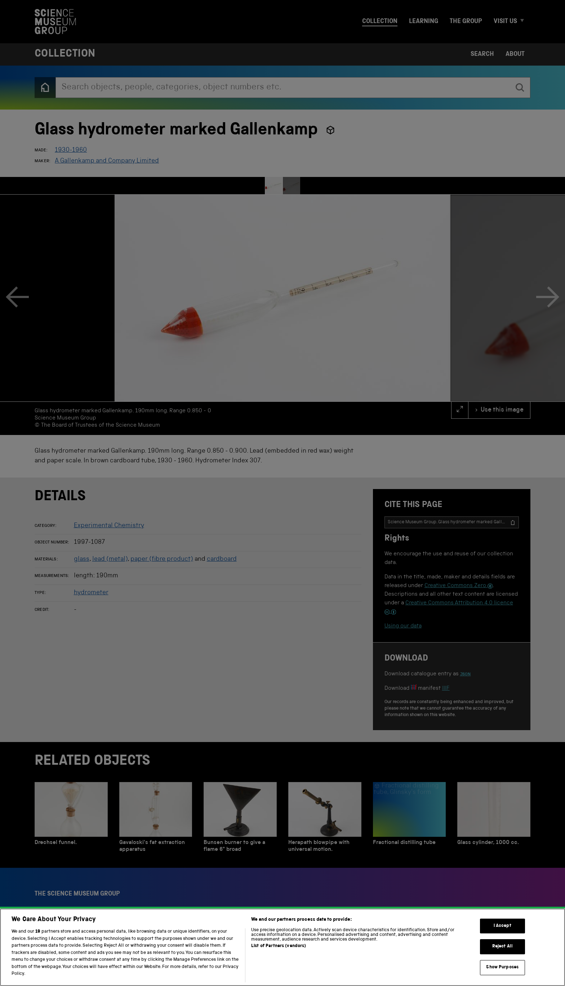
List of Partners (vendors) (278, 946)
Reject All (502, 946)
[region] (282, 947)
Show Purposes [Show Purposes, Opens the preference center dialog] (502, 967)
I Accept (502, 926)
